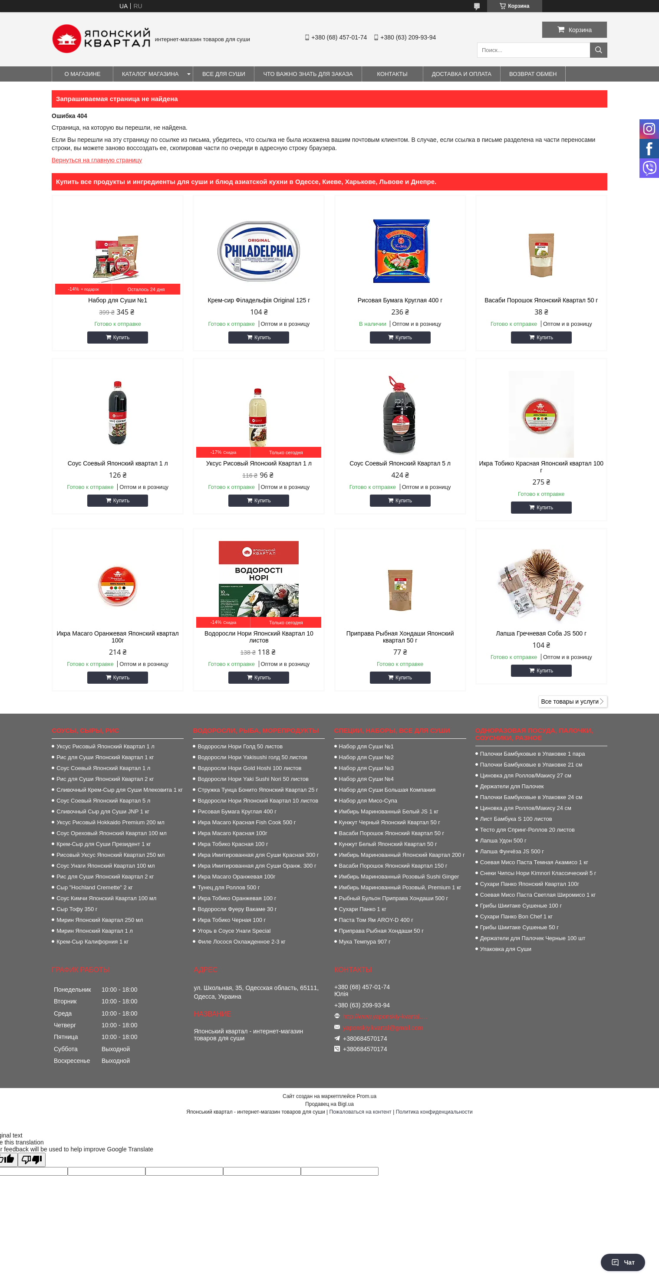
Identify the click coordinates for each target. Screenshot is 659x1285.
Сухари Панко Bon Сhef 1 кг (516, 916)
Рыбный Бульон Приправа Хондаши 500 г (393, 898)
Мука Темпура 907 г (365, 941)
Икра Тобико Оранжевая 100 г (237, 898)
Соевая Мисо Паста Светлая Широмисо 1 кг (538, 895)
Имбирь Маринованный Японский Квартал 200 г (402, 855)
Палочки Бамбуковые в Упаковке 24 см (531, 797)
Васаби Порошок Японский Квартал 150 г (393, 865)
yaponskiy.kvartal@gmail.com (383, 1027)
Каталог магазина (150, 74)
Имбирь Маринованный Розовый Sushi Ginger (399, 876)
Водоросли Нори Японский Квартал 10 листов (258, 637)
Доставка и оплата (461, 74)
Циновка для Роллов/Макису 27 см (525, 775)
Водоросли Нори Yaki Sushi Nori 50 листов (253, 779)
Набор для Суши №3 (366, 768)
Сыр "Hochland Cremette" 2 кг (94, 887)
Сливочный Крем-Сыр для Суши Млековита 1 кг (119, 790)
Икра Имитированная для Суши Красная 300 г (258, 855)
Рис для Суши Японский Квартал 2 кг (105, 779)
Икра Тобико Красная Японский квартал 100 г (541, 467)
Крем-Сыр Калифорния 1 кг (92, 941)
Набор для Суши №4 (366, 779)
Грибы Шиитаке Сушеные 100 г (521, 905)
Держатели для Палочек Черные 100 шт (533, 938)
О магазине (82, 74)
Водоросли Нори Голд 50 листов (240, 746)
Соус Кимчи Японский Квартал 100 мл (106, 898)
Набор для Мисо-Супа (368, 800)
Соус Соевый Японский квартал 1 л (118, 463)
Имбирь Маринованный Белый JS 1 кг (388, 811)
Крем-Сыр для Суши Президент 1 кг (103, 844)
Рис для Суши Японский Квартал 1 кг (105, 757)
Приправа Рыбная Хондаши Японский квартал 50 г (400, 637)
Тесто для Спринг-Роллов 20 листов (527, 829)
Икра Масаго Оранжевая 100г (236, 876)
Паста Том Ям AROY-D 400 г (376, 920)
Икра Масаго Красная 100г (232, 833)
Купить (121, 337)
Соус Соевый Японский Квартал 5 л (400, 463)
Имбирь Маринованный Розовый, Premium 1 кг (400, 887)
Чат (623, 1262)
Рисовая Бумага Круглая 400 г (400, 300)
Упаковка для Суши (505, 949)
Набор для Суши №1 (117, 300)
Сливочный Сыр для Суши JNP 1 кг (102, 811)
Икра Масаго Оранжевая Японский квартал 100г (118, 637)
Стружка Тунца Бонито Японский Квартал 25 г (258, 790)
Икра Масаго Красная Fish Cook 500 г (247, 822)
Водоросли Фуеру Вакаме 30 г (237, 909)
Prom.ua (366, 1096)
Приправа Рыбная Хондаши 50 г (381, 931)
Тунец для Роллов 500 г (229, 887)
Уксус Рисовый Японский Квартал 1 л (259, 463)
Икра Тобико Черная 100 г (232, 920)
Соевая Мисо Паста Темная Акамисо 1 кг (534, 862)
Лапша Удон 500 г (503, 840)
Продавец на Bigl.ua (329, 1104)
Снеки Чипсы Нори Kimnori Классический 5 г (538, 873)
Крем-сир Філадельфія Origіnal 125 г (259, 300)
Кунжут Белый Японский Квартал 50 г (388, 844)
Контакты (392, 74)
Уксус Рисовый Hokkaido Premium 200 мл (110, 822)
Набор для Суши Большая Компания (387, 790)
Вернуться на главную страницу (97, 160)
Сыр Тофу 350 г (76, 909)
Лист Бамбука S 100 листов (516, 819)
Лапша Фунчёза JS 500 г (512, 851)
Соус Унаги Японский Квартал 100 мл (105, 865)
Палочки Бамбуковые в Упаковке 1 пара (532, 754)
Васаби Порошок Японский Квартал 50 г (541, 300)
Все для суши (223, 74)
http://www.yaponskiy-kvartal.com (385, 1016)
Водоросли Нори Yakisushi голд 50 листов (252, 757)
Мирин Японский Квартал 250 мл (99, 920)
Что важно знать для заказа (308, 74)
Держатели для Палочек (512, 786)
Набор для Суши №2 (366, 757)
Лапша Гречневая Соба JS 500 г (541, 633)
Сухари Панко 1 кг (362, 909)
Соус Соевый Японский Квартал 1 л (103, 768)
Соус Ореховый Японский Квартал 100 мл (111, 833)
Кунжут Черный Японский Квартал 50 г (389, 822)
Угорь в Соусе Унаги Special (234, 931)
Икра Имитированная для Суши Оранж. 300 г (257, 865)
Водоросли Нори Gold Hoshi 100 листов (249, 768)
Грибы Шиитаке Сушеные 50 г (519, 927)
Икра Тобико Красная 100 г (233, 844)
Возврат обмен (533, 74)
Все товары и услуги (570, 701)
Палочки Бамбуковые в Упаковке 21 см (531, 764)
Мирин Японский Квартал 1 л (94, 931)
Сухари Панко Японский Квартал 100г (529, 884)
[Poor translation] (32, 1160)
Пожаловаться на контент (360, 1112)
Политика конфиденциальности (434, 1112)
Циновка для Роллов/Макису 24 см (525, 808)
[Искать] (598, 50)
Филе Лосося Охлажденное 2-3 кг (241, 941)
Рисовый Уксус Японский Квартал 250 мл (110, 855)
